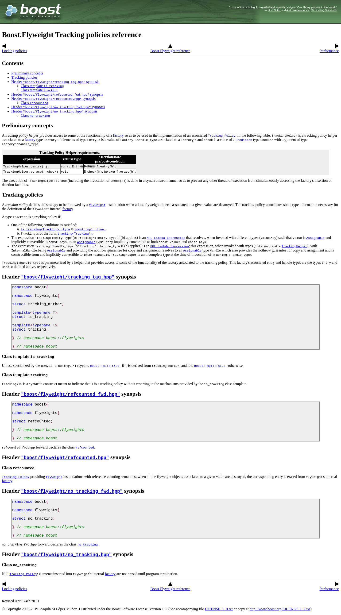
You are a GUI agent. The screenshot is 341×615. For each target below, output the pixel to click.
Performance (329, 49)
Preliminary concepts (27, 73)
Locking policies (14, 49)
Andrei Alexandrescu (298, 10)
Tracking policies (24, 77)
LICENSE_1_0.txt (219, 609)
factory (118, 135)
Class (34, 103)
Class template (42, 86)
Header (11, 277)
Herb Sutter (274, 10)
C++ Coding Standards (324, 10)
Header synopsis (55, 82)
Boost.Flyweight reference (170, 49)
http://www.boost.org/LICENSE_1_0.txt (280, 609)
